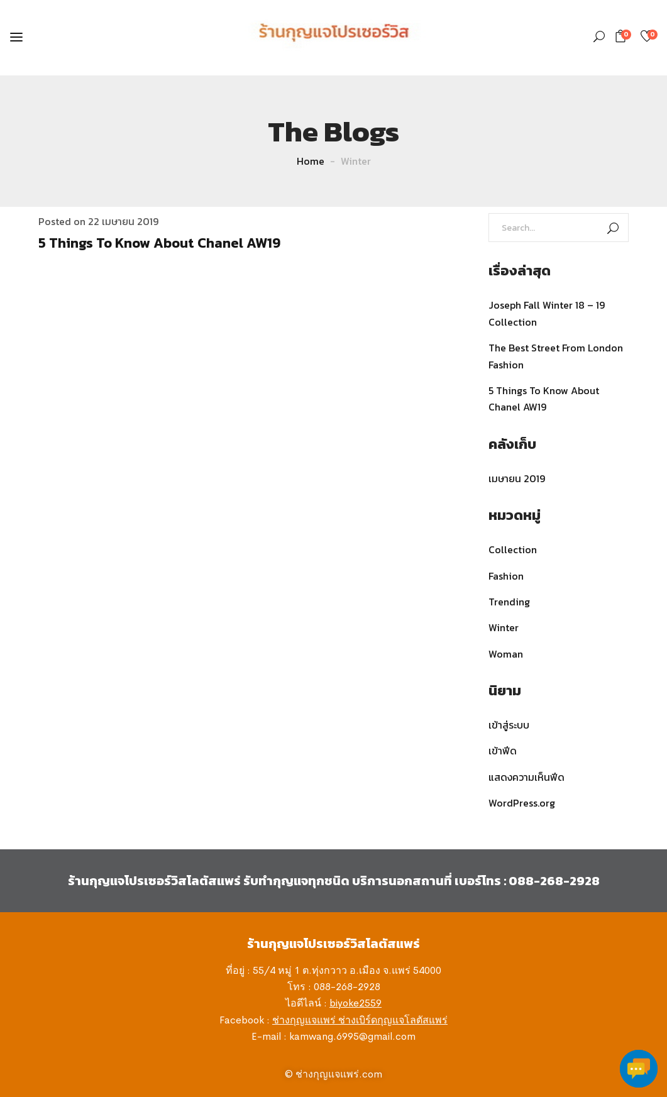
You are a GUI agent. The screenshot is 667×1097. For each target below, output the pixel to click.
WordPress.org (521, 802)
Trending (509, 601)
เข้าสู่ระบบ (508, 724)
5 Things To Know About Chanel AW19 (159, 243)
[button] (622, 36)
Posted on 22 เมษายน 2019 (98, 221)
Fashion (506, 575)
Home (310, 160)
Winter (503, 627)
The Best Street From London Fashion (555, 356)
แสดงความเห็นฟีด (526, 777)
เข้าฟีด (502, 750)
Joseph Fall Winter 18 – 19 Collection (546, 313)
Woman (505, 653)
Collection (512, 549)
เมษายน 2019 (516, 478)
